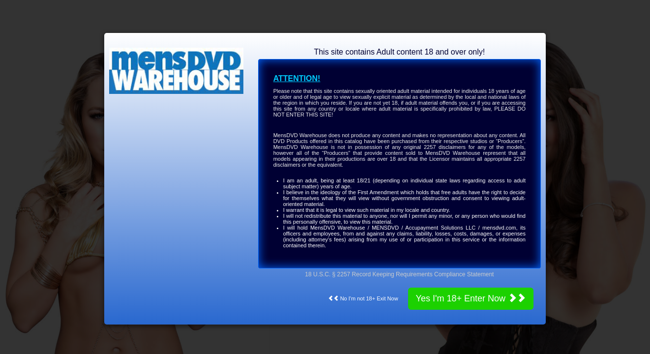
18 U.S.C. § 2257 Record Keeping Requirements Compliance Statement (399, 274)
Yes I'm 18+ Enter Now (471, 298)
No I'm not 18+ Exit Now (363, 298)
